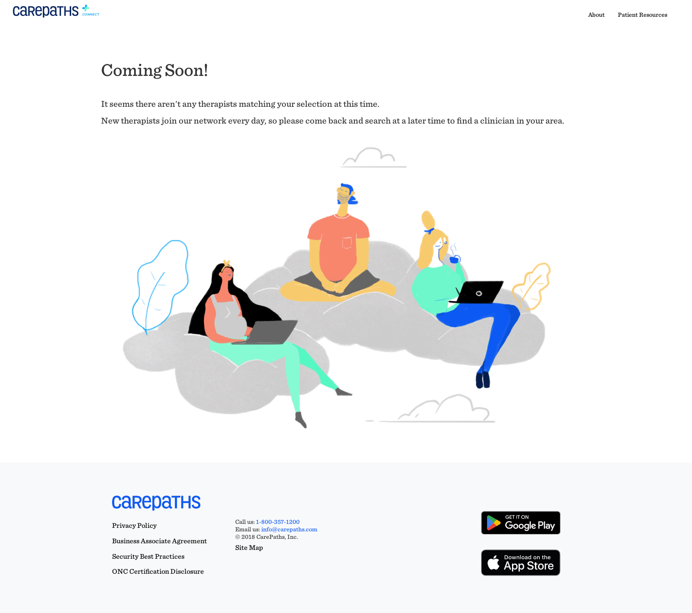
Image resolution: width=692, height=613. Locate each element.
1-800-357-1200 (278, 521)
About (596, 14)
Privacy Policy (134, 525)
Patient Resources (642, 14)
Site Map (249, 547)
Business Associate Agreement (159, 541)
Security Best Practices (148, 556)
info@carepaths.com (289, 529)
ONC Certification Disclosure (158, 571)
